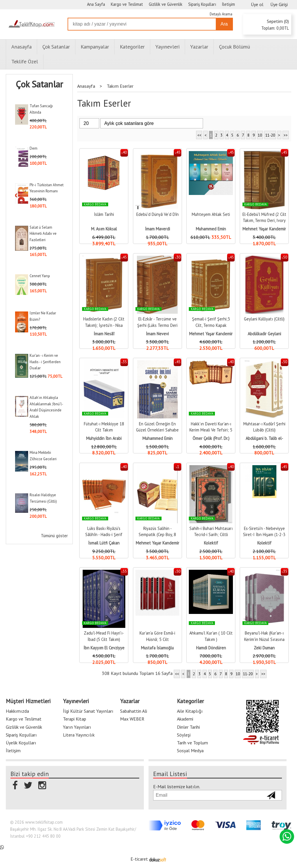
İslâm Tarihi (104, 214)
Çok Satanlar (39, 84)
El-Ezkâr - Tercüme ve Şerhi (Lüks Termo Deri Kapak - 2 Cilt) (157, 325)
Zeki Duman (264, 648)
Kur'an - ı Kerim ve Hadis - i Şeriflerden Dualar (45, 361)
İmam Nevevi (157, 333)
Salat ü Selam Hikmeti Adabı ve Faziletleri (43, 233)
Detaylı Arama (221, 14)
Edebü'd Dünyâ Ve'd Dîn (157, 214)
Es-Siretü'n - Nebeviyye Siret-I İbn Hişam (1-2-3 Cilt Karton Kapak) (264, 535)
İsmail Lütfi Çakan (103, 543)
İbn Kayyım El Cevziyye (104, 648)
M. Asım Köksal (104, 229)
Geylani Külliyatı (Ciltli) (264, 319)
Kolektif (211, 543)
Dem (33, 148)
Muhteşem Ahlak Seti (211, 214)
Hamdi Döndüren (211, 648)
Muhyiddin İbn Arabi (104, 438)
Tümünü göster (54, 535)
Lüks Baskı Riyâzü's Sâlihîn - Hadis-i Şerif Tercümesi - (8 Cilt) (103, 535)
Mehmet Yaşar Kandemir (264, 229)
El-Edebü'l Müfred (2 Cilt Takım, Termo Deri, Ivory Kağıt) (264, 221)
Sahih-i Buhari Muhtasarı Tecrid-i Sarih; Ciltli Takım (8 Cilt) (211, 535)
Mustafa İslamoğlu (157, 648)
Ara (224, 24)
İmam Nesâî (104, 333)
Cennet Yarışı (40, 275)
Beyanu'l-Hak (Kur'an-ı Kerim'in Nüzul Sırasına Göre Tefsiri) (264, 639)
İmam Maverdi (157, 229)
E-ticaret (139, 859)
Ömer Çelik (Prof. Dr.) (211, 438)
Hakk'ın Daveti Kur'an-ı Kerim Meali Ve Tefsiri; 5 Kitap (210, 430)
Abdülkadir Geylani (264, 333)
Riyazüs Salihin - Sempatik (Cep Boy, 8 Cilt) (157, 535)
